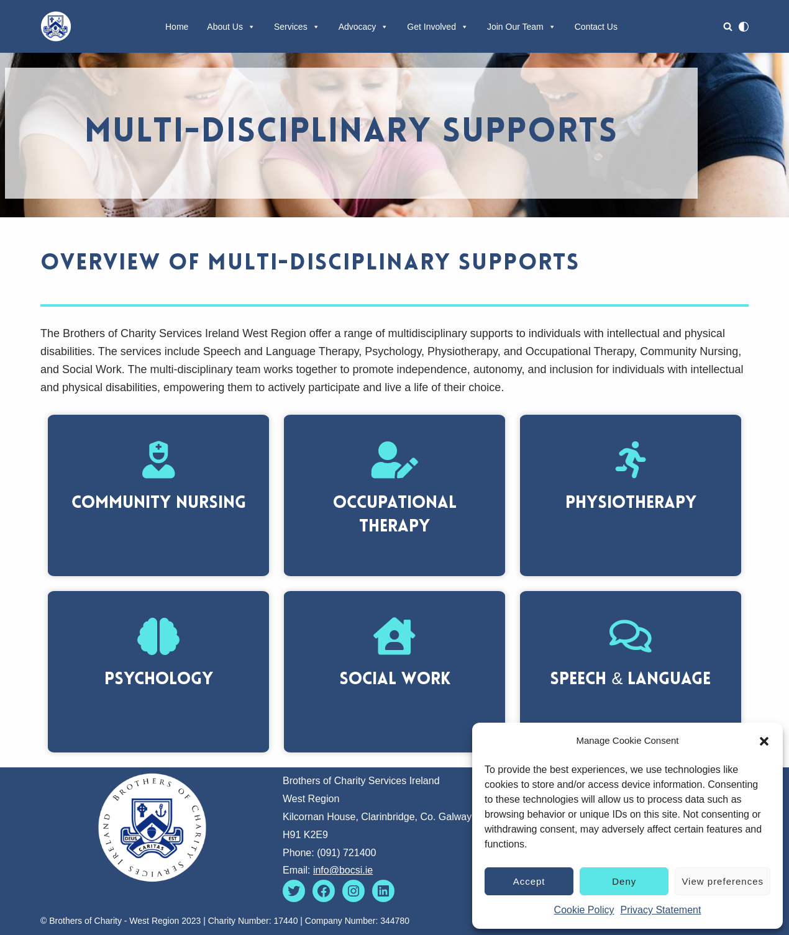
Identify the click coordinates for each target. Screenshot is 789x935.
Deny (624, 881)
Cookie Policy (584, 910)
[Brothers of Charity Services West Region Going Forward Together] (55, 26)
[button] (764, 741)
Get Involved (437, 26)
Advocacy (364, 26)
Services (297, 26)
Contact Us (596, 27)
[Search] (727, 26)
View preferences (723, 881)
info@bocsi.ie (343, 870)
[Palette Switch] (744, 27)
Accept (529, 881)
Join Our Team (521, 26)
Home (176, 27)
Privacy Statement (661, 910)
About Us (231, 26)
